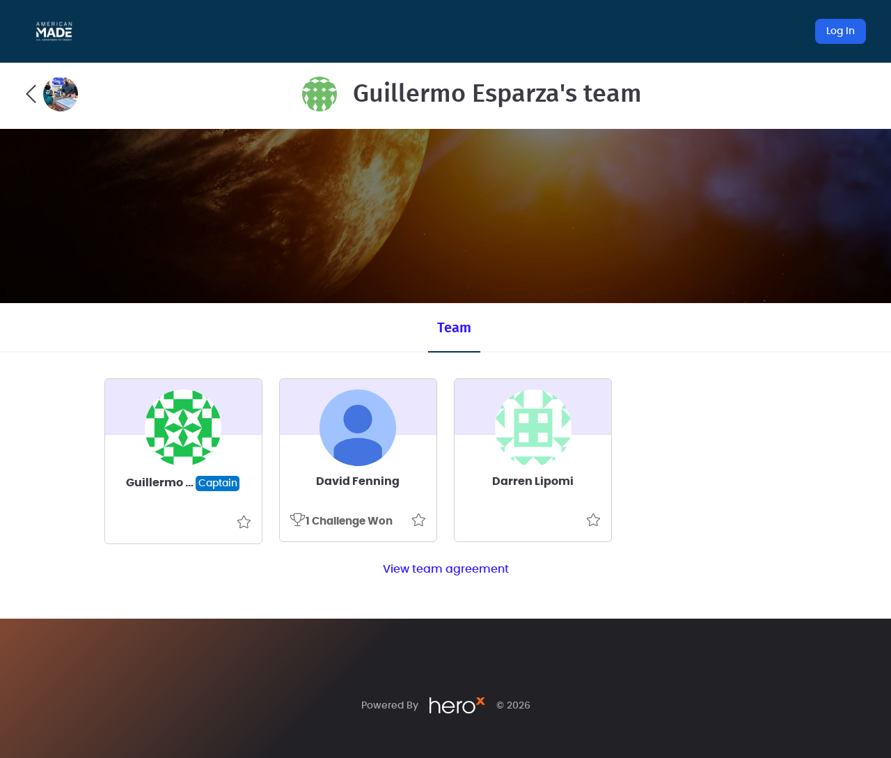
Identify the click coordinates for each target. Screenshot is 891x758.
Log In (840, 31)
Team (454, 328)
